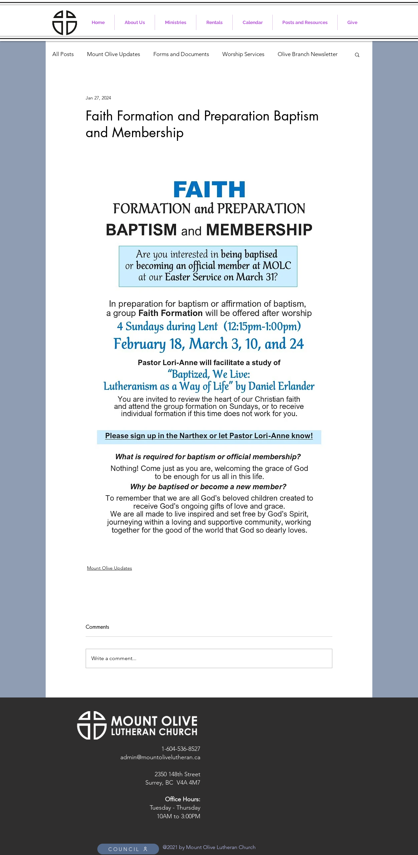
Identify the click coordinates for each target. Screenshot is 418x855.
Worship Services (243, 54)
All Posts (63, 54)
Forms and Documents (181, 54)
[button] (357, 54)
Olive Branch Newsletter (308, 54)
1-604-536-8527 (180, 749)
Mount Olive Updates (113, 54)
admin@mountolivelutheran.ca (160, 757)
